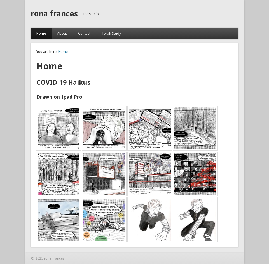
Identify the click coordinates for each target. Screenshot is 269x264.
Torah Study (111, 33)
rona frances (54, 13)
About (62, 33)
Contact (84, 33)
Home (41, 33)
